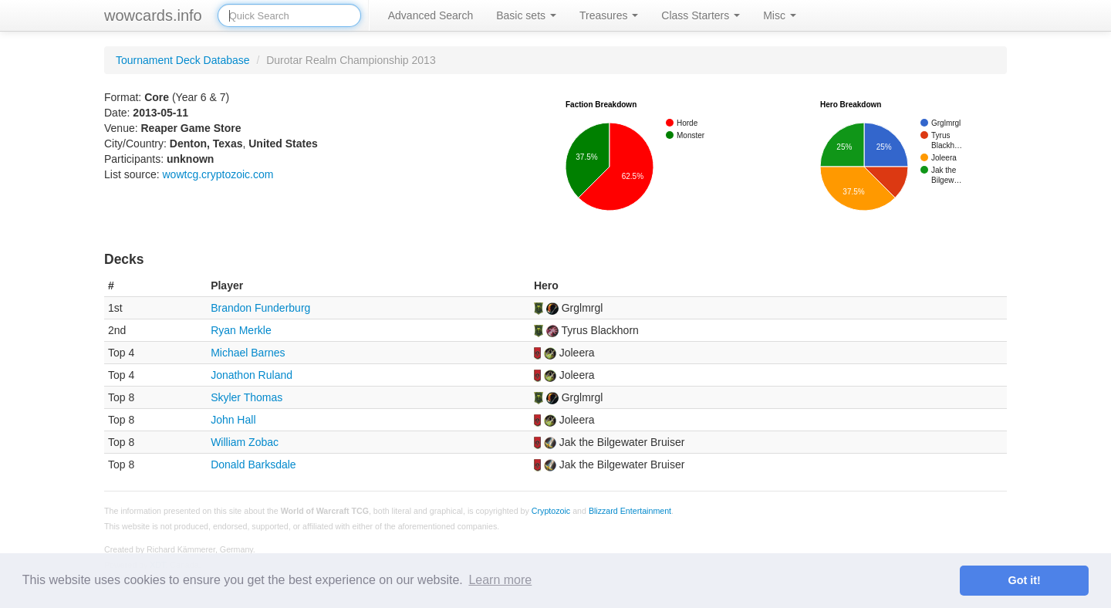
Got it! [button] (1024, 580)
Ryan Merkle (241, 330)
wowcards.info (153, 15)
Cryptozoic (551, 510)
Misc (779, 15)
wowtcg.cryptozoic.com (217, 174)
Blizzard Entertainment (630, 510)
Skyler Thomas (246, 397)
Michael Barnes (248, 352)
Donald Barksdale (253, 464)
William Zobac (245, 442)
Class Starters (700, 15)
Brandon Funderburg (260, 308)
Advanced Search (431, 15)
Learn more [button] (500, 579)
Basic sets (526, 15)
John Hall (233, 420)
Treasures (608, 15)
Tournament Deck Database (183, 60)
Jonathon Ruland (251, 375)
